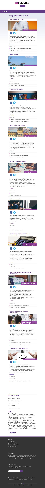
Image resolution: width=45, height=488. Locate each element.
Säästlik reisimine (11, 405)
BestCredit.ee (13, 55)
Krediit (30, 479)
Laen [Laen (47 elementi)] (10, 420)
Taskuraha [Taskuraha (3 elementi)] (33, 427)
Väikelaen (29, 55)
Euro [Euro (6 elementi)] (18, 416)
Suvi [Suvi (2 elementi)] (12, 427)
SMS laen (17, 479)
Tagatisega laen (24, 55)
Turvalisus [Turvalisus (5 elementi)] (21, 428)
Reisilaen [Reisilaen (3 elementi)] (24, 425)
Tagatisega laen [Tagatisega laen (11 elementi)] (26, 427)
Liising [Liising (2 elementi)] (19, 422)
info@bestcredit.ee (14, 443)
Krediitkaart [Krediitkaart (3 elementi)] (27, 419)
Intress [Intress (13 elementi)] (10, 417)
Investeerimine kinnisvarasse (14, 408)
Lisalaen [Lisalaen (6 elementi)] (23, 422)
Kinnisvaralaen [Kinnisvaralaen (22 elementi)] (18, 419)
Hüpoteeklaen (11, 479)
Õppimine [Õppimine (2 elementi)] (10, 429)
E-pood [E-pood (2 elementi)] (20, 414)
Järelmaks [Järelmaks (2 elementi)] (26, 417)
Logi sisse (22, 6)
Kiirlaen (14, 478)
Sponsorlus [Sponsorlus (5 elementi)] (32, 425)
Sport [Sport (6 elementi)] (9, 427)
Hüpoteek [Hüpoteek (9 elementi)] (32, 416)
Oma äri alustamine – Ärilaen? (14, 398)
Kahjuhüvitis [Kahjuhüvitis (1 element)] (30, 417)
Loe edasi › (11, 48)
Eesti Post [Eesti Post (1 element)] (23, 414)
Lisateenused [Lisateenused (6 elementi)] (28, 422)
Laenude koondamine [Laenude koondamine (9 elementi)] (18, 420)
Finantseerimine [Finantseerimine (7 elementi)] (24, 416)
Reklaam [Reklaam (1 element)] (27, 425)
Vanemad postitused (13, 394)
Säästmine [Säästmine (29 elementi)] (17, 427)
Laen (21, 55)
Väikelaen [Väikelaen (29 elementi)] (28, 428)
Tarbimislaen (24, 478)
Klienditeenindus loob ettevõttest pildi (18, 23)
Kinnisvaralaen (17, 55)
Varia (15, 53)
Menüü (4, 11)
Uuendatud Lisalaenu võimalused (15, 400)
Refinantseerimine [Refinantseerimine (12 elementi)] (14, 425)
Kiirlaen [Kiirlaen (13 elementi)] (10, 419)
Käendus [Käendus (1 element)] (31, 419)
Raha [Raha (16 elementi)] (34, 424)
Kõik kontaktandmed (12, 446)
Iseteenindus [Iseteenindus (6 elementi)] (16, 417)
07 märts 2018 (12, 51)
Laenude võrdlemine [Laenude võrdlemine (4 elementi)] (30, 420)
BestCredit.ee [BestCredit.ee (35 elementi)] (13, 414)
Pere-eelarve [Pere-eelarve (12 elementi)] (25, 424)
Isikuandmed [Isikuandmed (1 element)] (22, 417)
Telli (21, 470)
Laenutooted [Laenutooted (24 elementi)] (13, 422)
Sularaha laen (25, 479)
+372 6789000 (13, 441)
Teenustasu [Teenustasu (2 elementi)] (17, 428)
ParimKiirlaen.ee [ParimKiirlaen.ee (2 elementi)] (17, 423)
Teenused (12, 53)
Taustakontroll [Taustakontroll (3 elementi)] (11, 428)
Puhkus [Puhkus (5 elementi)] (31, 424)
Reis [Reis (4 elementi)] (21, 425)
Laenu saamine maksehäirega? (14, 403)
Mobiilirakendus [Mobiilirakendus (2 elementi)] (11, 423)
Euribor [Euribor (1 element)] (15, 416)
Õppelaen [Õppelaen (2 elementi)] (34, 428)
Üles (22, 483)
